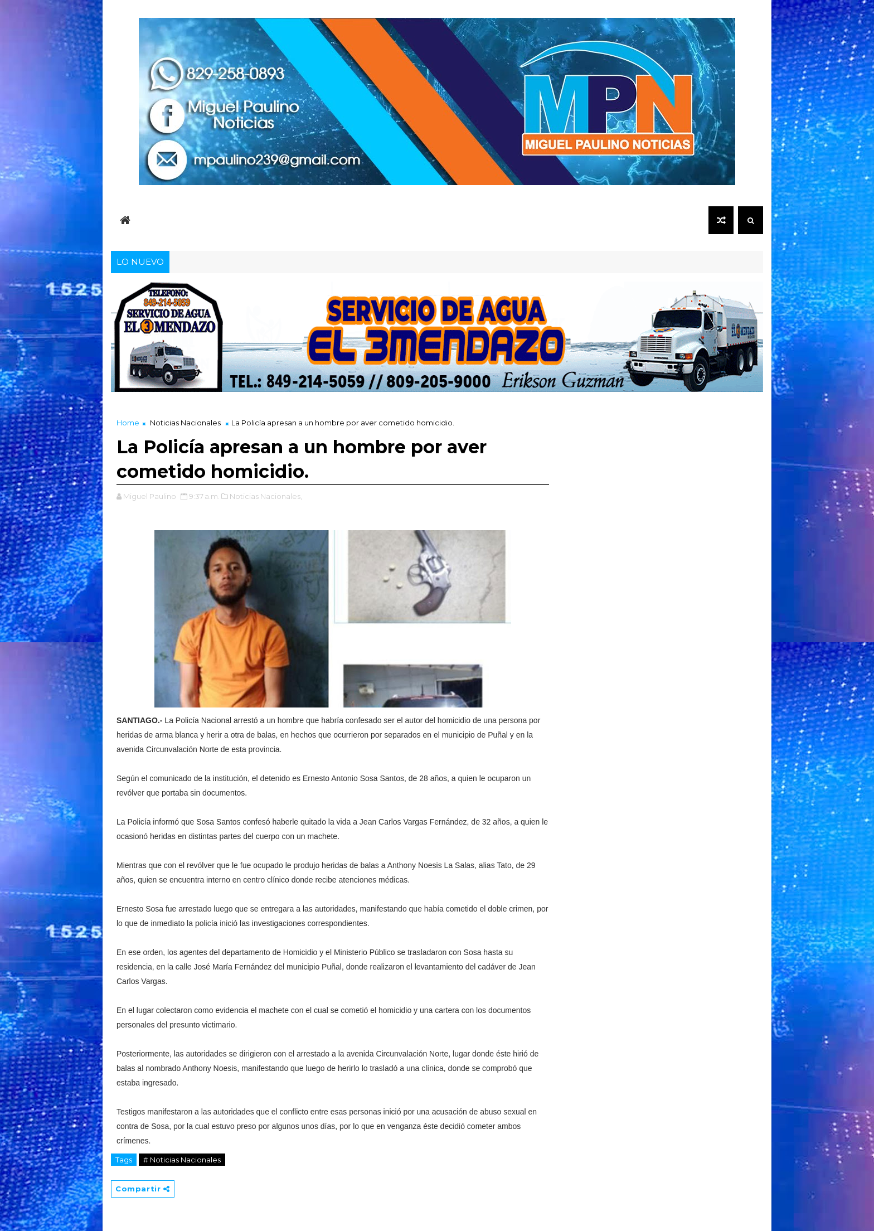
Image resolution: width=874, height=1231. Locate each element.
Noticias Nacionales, (266, 496)
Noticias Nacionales (185, 422)
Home (127, 422)
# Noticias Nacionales (182, 1159)
